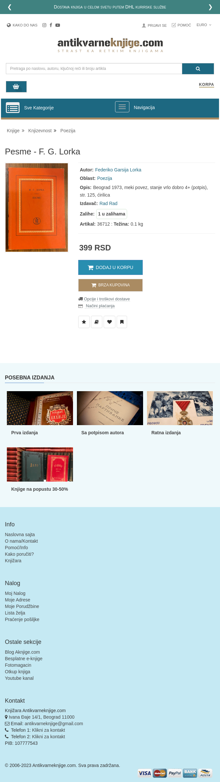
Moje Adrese (17, 599)
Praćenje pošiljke (22, 619)
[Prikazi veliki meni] (122, 106)
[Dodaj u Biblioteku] (96, 322)
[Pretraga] (198, 68)
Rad (103, 203)
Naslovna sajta (20, 534)
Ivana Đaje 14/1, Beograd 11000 (42, 717)
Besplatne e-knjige (23, 658)
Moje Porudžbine (22, 606)
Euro (204, 25)
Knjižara (13, 560)
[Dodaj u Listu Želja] (84, 322)
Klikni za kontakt (48, 730)
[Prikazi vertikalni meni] (13, 108)
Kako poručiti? (19, 554)
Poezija (67, 130)
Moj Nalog (15, 593)
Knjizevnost (40, 130)
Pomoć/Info (16, 547)
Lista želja (15, 612)
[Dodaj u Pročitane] (122, 322)
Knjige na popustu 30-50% (39, 489)
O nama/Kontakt (21, 541)
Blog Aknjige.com (22, 652)
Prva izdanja (24, 432)
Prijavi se (157, 25)
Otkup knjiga (17, 671)
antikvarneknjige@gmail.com (54, 723)
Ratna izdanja (166, 432)
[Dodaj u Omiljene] (109, 322)
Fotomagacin (18, 665)
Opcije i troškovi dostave (106, 298)
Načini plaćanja (100, 305)
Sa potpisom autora (102, 432)
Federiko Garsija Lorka (118, 169)
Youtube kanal (19, 678)
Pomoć (184, 25)
